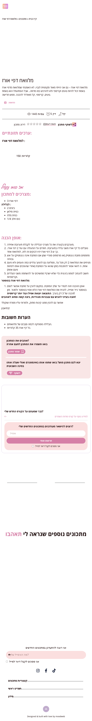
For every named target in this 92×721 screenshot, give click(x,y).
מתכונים (23, 18)
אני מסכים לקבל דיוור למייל (47, 446)
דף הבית (33, 18)
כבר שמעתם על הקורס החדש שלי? (23, 411)
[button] (9, 102)
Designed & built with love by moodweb (46, 716)
